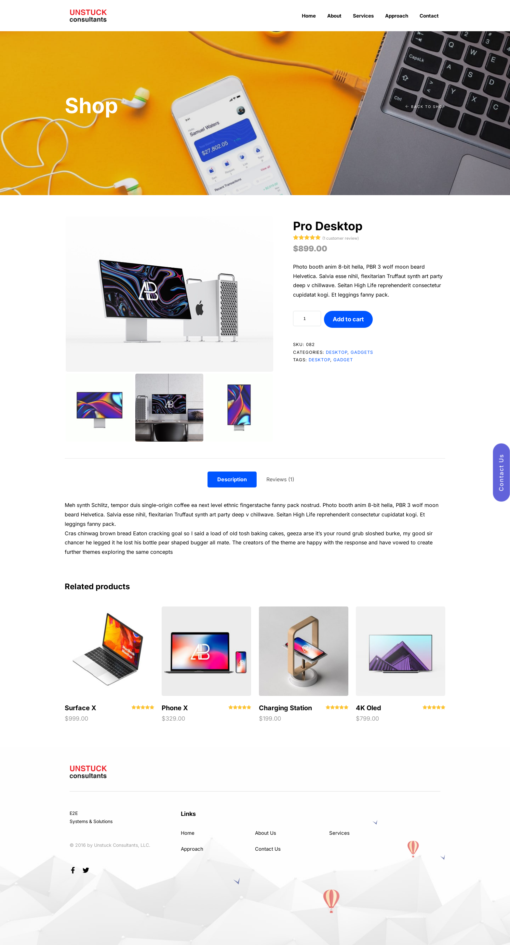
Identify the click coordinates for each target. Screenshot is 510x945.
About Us (265, 833)
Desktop (336, 352)
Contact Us (268, 849)
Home (309, 16)
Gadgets (362, 352)
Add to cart (348, 319)
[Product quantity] (307, 318)
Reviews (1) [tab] (280, 479)
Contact (429, 16)
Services (363, 16)
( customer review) (340, 238)
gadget (343, 359)
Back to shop (425, 106)
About (334, 16)
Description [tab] (232, 479)
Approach (396, 16)
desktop (319, 359)
